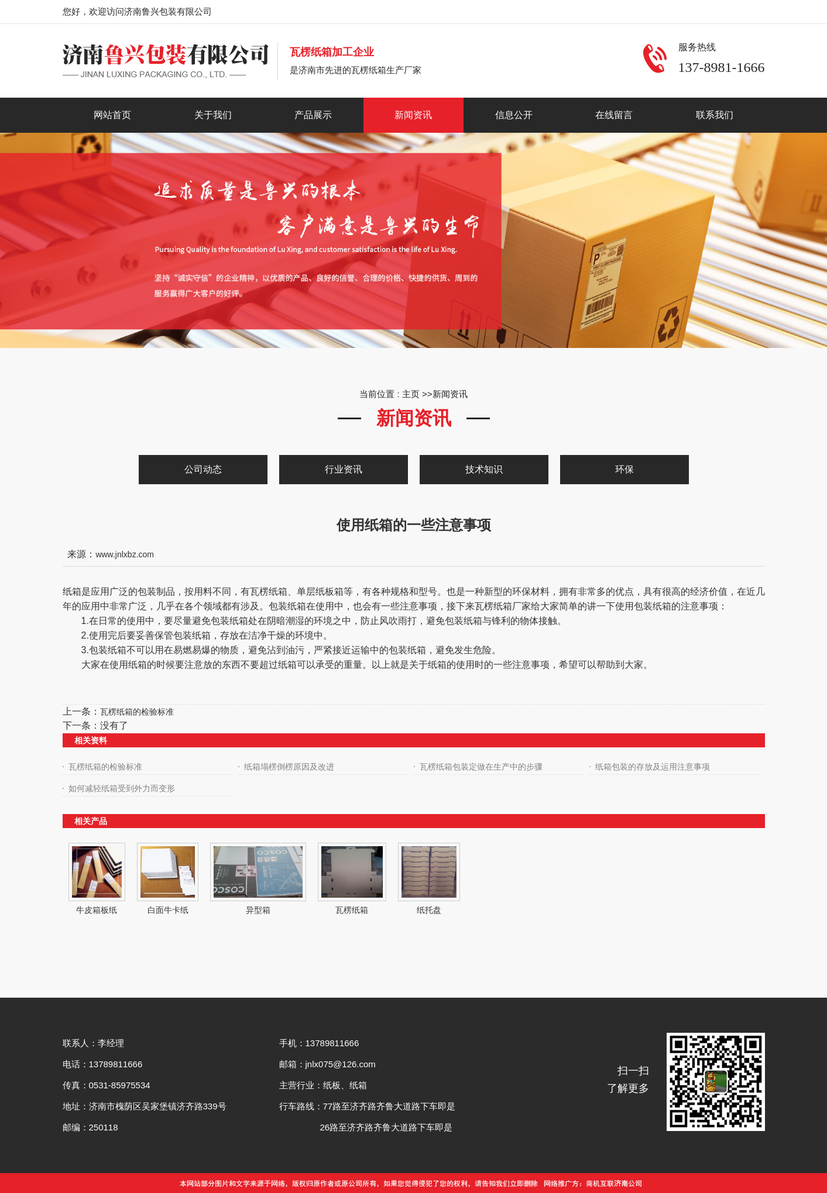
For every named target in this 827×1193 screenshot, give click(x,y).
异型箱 (258, 910)
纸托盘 (429, 910)
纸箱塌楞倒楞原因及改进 (289, 766)
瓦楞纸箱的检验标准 (137, 711)
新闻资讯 (450, 394)
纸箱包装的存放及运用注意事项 (652, 766)
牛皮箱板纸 (96, 910)
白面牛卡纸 (167, 910)
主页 (411, 394)
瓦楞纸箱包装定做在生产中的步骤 (481, 766)
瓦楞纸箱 (351, 910)
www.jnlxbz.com (124, 554)
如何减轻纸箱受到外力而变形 (121, 788)
